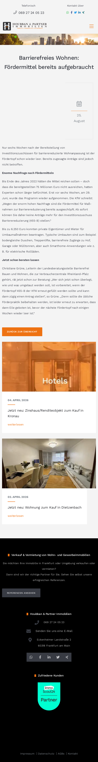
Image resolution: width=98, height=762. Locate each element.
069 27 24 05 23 (28, 13)
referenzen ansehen (21, 593)
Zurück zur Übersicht (22, 331)
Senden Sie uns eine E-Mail (49, 631)
